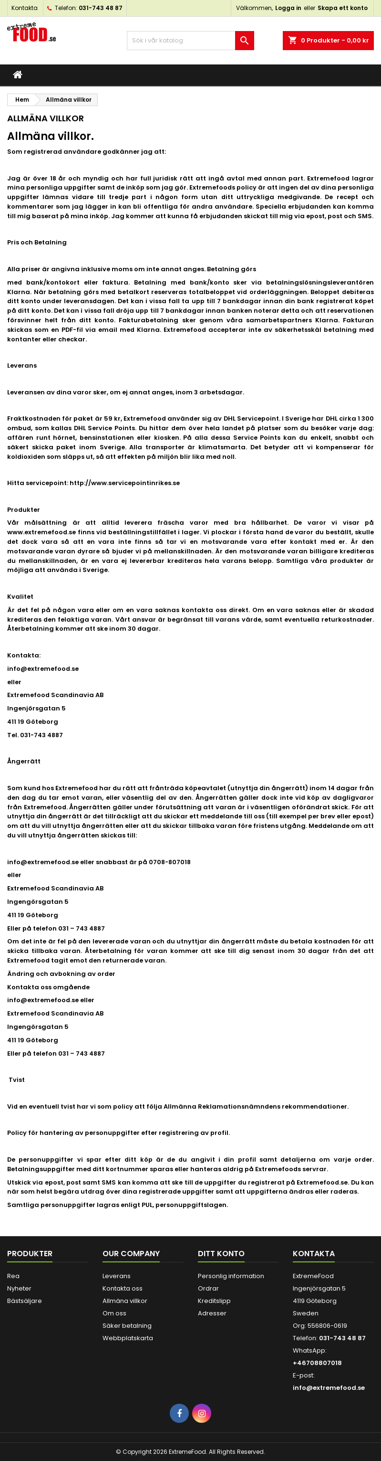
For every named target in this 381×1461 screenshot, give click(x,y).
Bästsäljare (24, 1300)
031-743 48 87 (101, 8)
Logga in (288, 8)
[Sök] (190, 40)
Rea (13, 1276)
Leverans (117, 1276)
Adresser (212, 1313)
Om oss (114, 1313)
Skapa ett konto (343, 8)
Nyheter (19, 1288)
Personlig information (231, 1276)
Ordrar (208, 1288)
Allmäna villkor (125, 1300)
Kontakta (24, 8)
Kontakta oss (123, 1288)
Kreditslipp (214, 1300)
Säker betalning (127, 1325)
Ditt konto (221, 1253)
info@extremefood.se (329, 1387)
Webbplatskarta (128, 1338)
